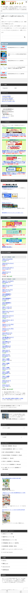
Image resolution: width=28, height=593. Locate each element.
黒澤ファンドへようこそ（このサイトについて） (13, 549)
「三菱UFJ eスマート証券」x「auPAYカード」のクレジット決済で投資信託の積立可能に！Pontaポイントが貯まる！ (13, 163)
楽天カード (16, 139)
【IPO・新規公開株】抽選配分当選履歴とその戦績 (12, 398)
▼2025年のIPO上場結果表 (7, 98)
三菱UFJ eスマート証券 (10, 155)
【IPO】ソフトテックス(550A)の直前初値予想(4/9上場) (17, 55)
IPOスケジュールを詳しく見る (8, 101)
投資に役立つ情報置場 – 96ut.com (10, 445)
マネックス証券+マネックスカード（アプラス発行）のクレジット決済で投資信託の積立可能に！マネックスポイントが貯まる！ (13, 135)
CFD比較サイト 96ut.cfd (8, 458)
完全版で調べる (5, 117)
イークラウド (5, 192)
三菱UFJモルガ (5, 291)
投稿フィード (5, 563)
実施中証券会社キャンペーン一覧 (9, 539)
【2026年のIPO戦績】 (6, 96)
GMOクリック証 (5, 334)
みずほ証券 (4, 260)
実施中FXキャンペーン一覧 (8, 536)
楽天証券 (11, 139)
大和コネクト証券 (5, 308)
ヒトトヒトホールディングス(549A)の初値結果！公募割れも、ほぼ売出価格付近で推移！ (17, 68)
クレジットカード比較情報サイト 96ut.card (12, 464)
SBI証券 (10, 166)
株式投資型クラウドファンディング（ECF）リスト (12, 212)
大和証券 (4, 321)
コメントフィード (6, 566)
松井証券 (14, 229)
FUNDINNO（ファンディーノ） (8, 187)
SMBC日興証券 (5, 282)
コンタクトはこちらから (8, 552)
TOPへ (21, 591)
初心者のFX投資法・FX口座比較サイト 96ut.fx (12, 455)
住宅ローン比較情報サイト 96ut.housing (11, 461)
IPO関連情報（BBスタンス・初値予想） (11, 543)
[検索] (14, 37)
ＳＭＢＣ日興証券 (14, 221)
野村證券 (4, 273)
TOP (11, 405)
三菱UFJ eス (4, 286)
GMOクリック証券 (14, 238)
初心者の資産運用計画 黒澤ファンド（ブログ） (13, 449)
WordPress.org (6, 569)
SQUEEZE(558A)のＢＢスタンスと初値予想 (16, 73)
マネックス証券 (10, 127)
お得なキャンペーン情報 (8, 533)
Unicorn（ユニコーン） (7, 202)
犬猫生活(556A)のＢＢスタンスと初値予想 (15, 60)
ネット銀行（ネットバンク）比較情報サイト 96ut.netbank (12, 468)
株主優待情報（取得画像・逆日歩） (10, 546)
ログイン (4, 560)
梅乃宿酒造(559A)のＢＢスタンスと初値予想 (16, 47)
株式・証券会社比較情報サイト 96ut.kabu (11, 452)
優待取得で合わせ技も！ (7, 246)
